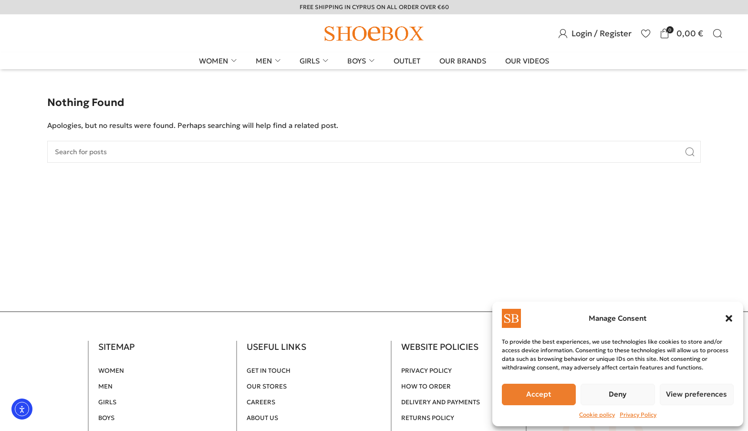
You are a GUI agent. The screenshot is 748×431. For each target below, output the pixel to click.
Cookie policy (597, 414)
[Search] (717, 33)
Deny (617, 394)
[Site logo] (374, 32)
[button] (729, 318)
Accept (538, 394)
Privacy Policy (638, 414)
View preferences (696, 394)
